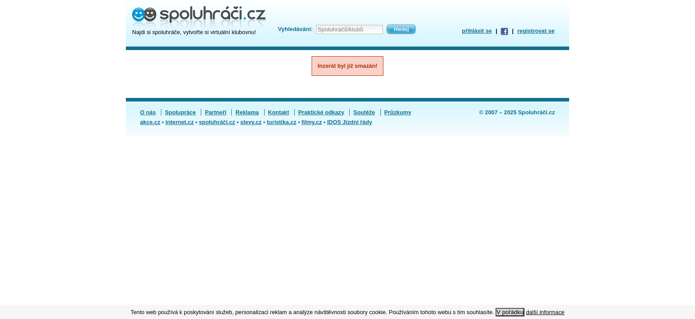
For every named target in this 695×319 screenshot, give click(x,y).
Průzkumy (397, 112)
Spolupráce (180, 112)
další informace (545, 312)
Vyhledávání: (295, 29)
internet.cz (179, 122)
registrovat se (535, 30)
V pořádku (509, 312)
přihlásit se (477, 30)
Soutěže (364, 112)
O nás (148, 112)
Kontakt (278, 112)
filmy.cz (311, 122)
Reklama (247, 112)
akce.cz (150, 122)
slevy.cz (251, 122)
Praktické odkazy (321, 112)
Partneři (215, 112)
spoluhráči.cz (217, 122)
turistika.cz (282, 122)
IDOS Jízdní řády (349, 122)
